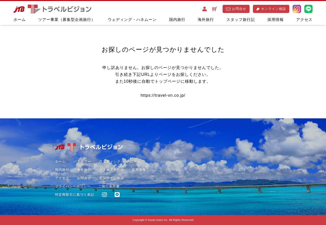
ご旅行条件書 (109, 186)
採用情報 (275, 19)
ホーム (19, 19)
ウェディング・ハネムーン (132, 19)
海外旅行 (206, 19)
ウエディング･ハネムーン (119, 161)
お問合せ (236, 9)
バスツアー (82, 161)
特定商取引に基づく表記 (74, 194)
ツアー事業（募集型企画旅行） (66, 19)
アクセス (304, 19)
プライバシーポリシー (73, 186)
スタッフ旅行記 (240, 19)
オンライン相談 (271, 9)
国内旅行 (177, 19)
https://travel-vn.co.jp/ (163, 95)
